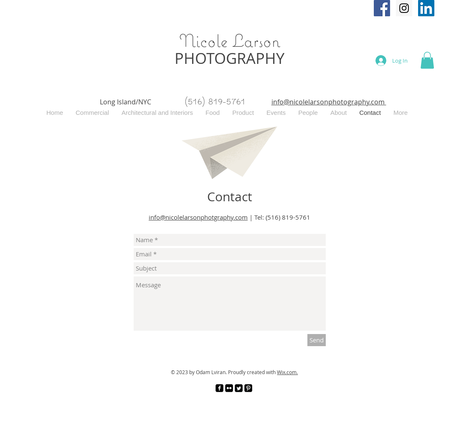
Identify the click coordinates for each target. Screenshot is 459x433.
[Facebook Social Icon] (382, 8)
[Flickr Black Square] (229, 388)
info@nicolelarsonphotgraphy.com (198, 217)
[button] (427, 60)
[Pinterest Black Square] (248, 388)
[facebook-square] (219, 388)
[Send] (316, 340)
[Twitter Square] (239, 388)
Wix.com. (287, 372)
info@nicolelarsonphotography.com (328, 101)
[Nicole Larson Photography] (426, 8)
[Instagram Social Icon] (404, 8)
